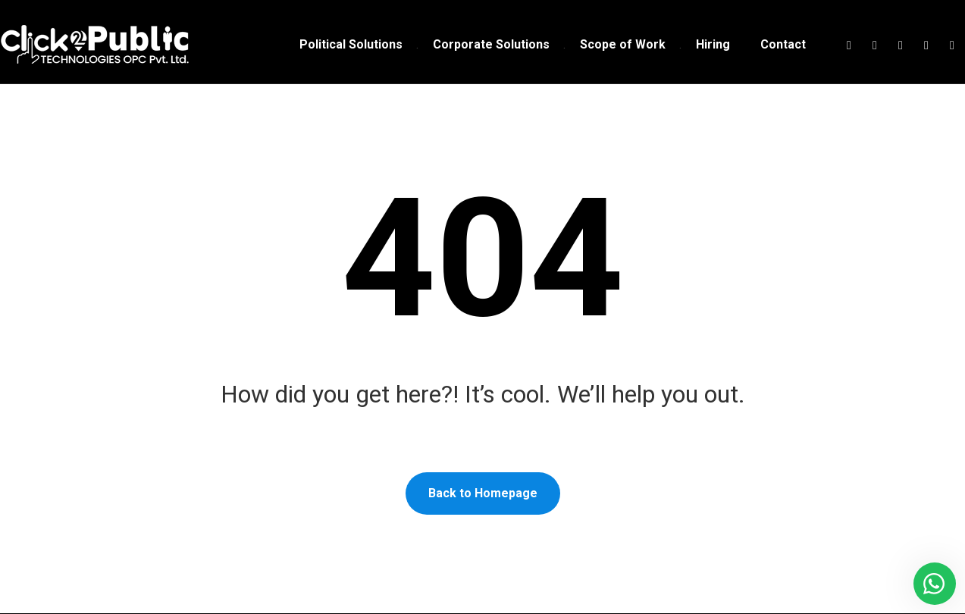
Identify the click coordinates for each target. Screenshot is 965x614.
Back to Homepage (482, 494)
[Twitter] (875, 45)
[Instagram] (900, 45)
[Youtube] (952, 45)
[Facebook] (849, 45)
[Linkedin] (926, 45)
